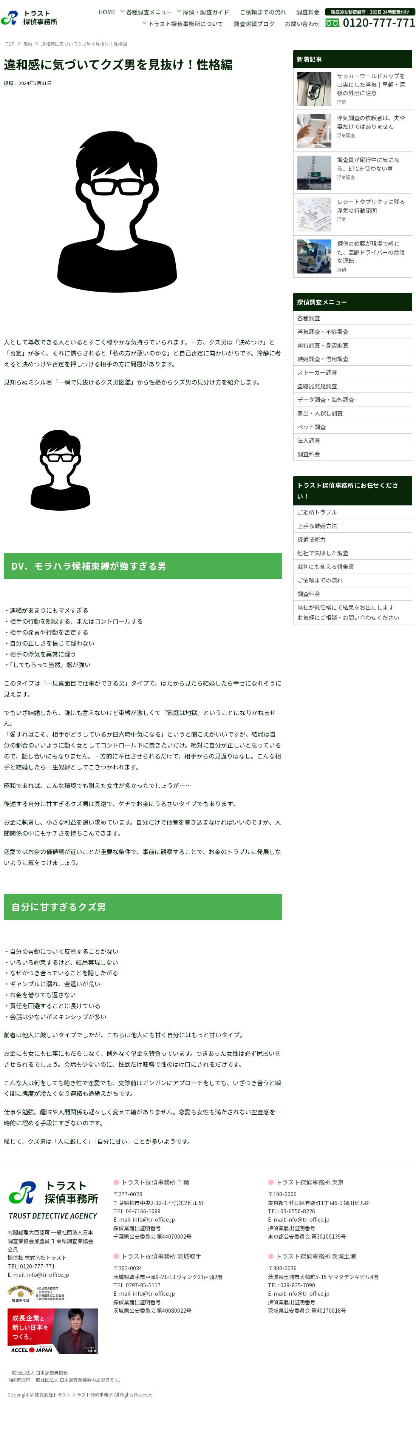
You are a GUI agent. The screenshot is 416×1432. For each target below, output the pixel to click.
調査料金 (308, 13)
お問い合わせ (302, 23)
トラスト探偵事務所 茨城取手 (161, 1256)
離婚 (27, 43)
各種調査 (308, 318)
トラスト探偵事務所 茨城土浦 (316, 1256)
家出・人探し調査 (320, 413)
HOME (107, 13)
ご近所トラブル (317, 512)
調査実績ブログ (254, 23)
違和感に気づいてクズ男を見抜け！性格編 (84, 43)
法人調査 (308, 440)
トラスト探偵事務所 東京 (310, 1181)
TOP (10, 43)
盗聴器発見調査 (317, 386)
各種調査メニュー (149, 13)
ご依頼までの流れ (262, 13)
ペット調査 (311, 427)
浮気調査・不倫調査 (322, 331)
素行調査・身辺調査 (322, 345)
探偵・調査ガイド (206, 13)
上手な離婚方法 (317, 526)
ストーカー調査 (317, 372)
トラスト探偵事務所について (186, 23)
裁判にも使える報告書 (325, 566)
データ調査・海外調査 (325, 399)
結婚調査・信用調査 (322, 359)
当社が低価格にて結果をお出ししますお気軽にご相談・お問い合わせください (348, 612)
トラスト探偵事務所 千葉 (155, 1181)
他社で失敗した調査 (322, 553)
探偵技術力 (311, 539)
